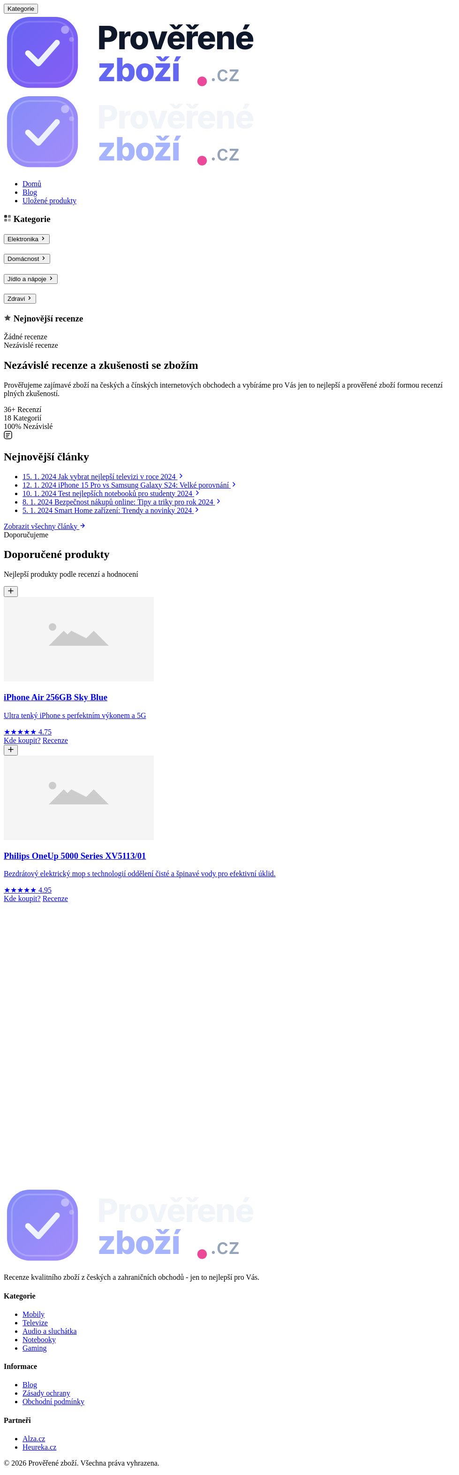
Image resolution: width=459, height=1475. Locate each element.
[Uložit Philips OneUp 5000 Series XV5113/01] (11, 750)
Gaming (35, 1348)
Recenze (55, 740)
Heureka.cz (39, 1447)
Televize (35, 1323)
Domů (32, 184)
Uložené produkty (49, 201)
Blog (30, 192)
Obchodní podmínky (53, 1402)
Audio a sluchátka (50, 1331)
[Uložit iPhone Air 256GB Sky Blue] (11, 591)
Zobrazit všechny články (45, 526)
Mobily (34, 1314)
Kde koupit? (22, 740)
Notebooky (39, 1340)
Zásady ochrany (46, 1393)
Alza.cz (34, 1439)
